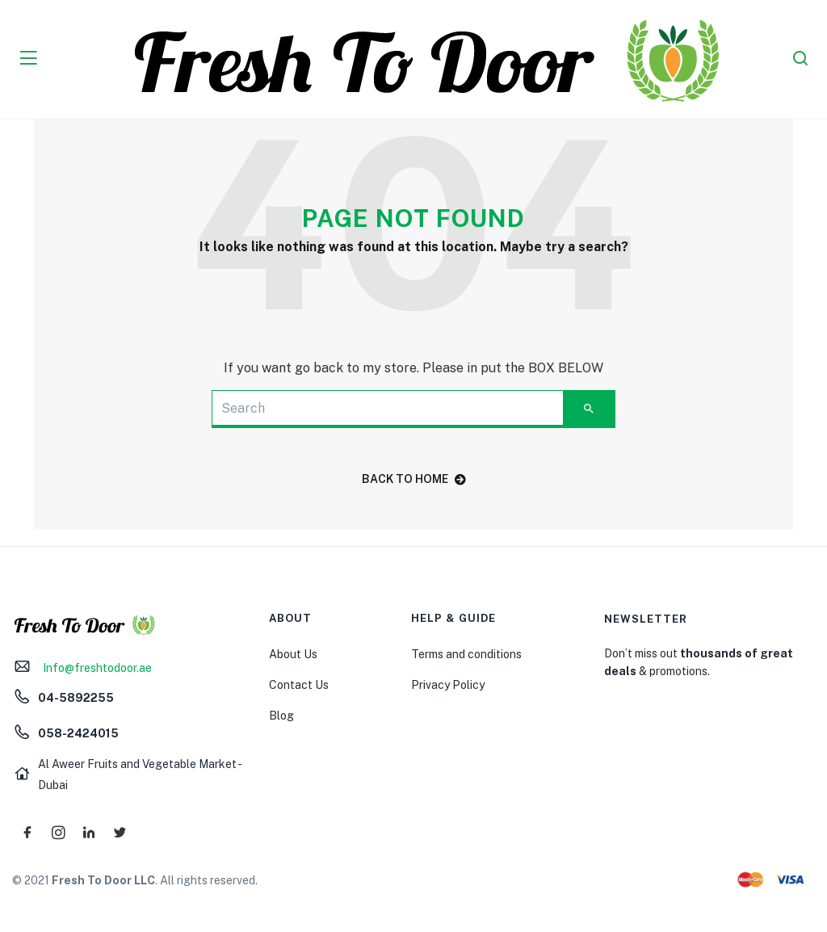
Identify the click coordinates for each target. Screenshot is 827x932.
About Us (293, 654)
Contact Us (299, 684)
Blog (281, 715)
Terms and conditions (466, 654)
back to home (414, 478)
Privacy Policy (448, 684)
